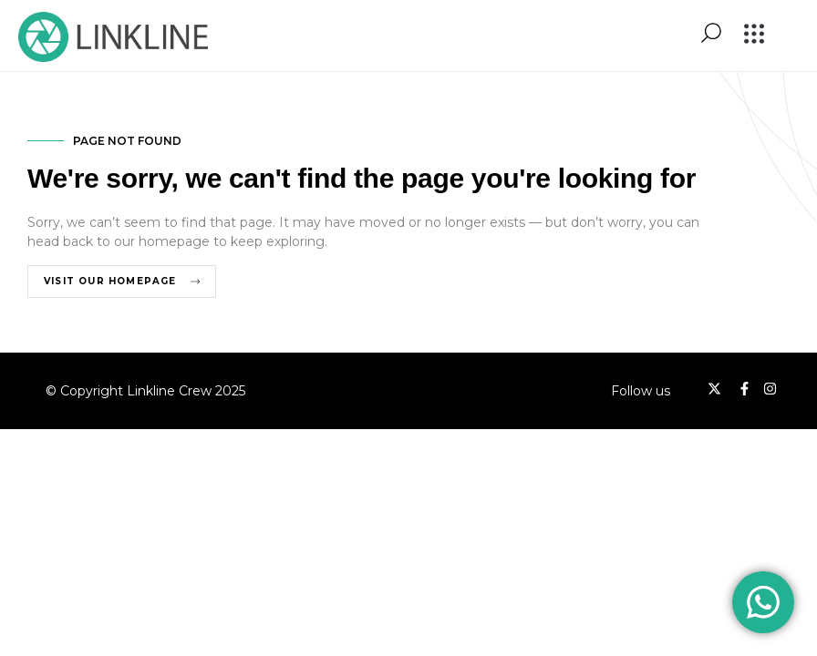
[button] (754, 35)
